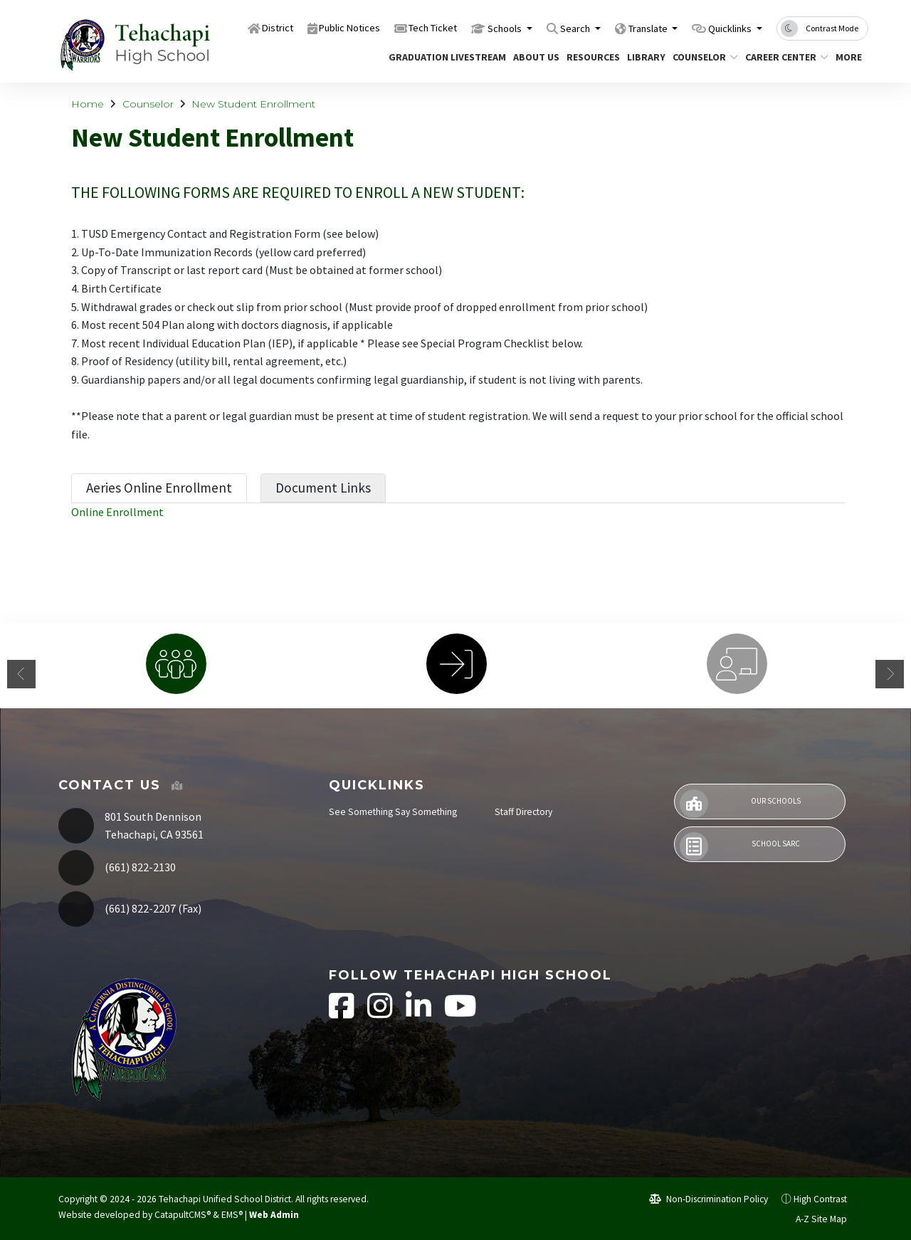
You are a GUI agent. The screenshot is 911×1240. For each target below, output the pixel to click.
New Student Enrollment (253, 104)
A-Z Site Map (813, 1219)
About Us (533, 57)
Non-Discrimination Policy (708, 1199)
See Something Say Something (393, 812)
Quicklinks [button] (724, 28)
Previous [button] (21, 674)
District (205, 28)
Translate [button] (629, 28)
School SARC (740, 846)
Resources (590, 57)
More (850, 57)
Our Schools (740, 803)
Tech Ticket (384, 28)
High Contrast (820, 1199)
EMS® (232, 1215)
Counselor (702, 57)
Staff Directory (523, 812)
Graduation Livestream (441, 57)
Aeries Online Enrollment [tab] (159, 487)
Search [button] (546, 28)
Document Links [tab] (323, 487)
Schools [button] (467, 28)
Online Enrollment (117, 512)
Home (87, 104)
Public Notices (288, 28)
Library (644, 57)
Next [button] (889, 674)
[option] (176, 664)
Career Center (782, 57)
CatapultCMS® (182, 1215)
